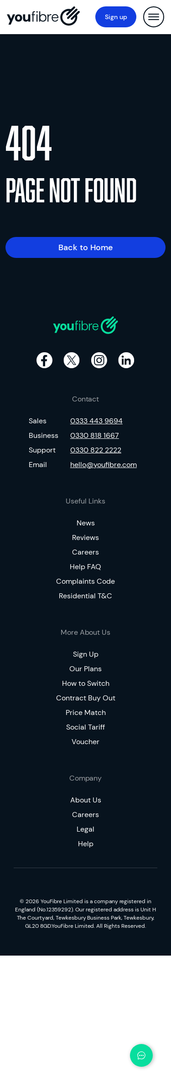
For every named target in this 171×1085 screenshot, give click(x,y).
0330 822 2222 (95, 450)
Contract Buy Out (85, 698)
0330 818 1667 (94, 435)
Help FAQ (85, 566)
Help (85, 843)
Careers (85, 552)
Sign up (116, 17)
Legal (85, 829)
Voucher (85, 741)
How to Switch (85, 683)
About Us (85, 800)
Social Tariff (85, 727)
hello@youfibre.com (103, 464)
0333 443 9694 (96, 421)
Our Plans (85, 669)
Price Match (86, 712)
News (86, 523)
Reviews (85, 537)
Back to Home (85, 247)
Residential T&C (85, 596)
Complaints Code (85, 581)
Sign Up (85, 654)
